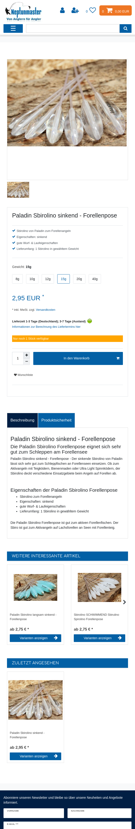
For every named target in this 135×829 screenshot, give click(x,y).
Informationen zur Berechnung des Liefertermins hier (46, 326)
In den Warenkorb (91, 358)
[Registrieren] (75, 10)
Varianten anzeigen (39, 638)
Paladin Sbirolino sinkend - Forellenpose (27, 735)
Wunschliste (23, 375)
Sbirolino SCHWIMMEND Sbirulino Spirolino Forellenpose (96, 617)
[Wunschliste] (91, 10)
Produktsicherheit (56, 420)
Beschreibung (22, 420)
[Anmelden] (62, 10)
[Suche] (126, 28)
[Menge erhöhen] (26, 355)
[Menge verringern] (26, 361)
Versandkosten (45, 309)
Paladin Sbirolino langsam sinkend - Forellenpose (33, 617)
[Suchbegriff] (73, 28)
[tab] (22, 420)
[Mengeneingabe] (17, 358)
